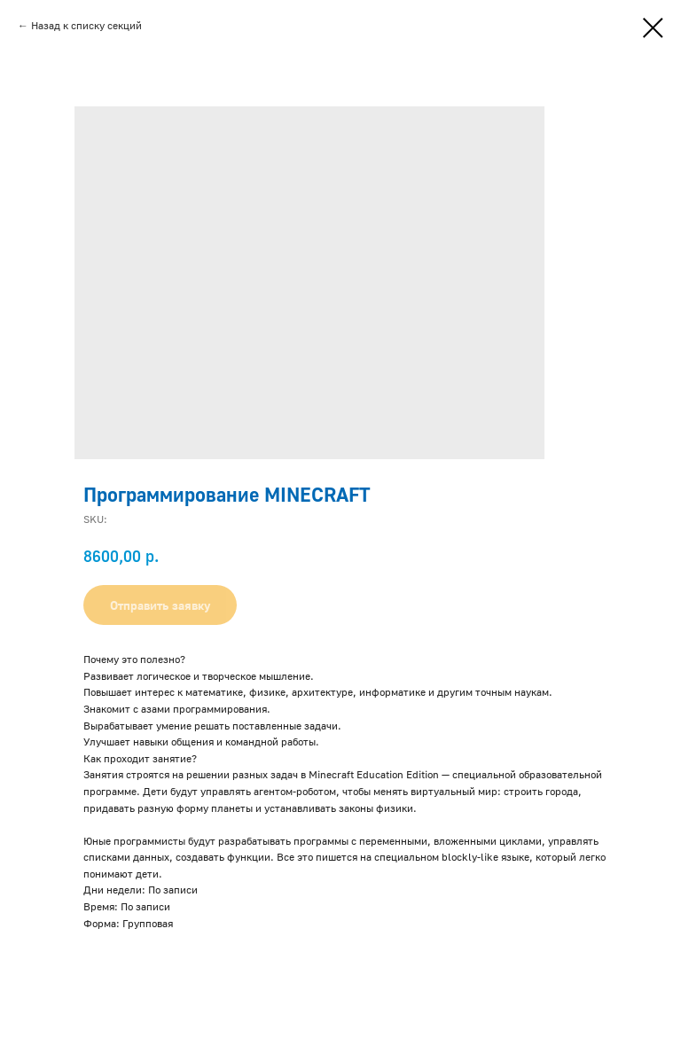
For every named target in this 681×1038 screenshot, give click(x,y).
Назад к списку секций (86, 25)
